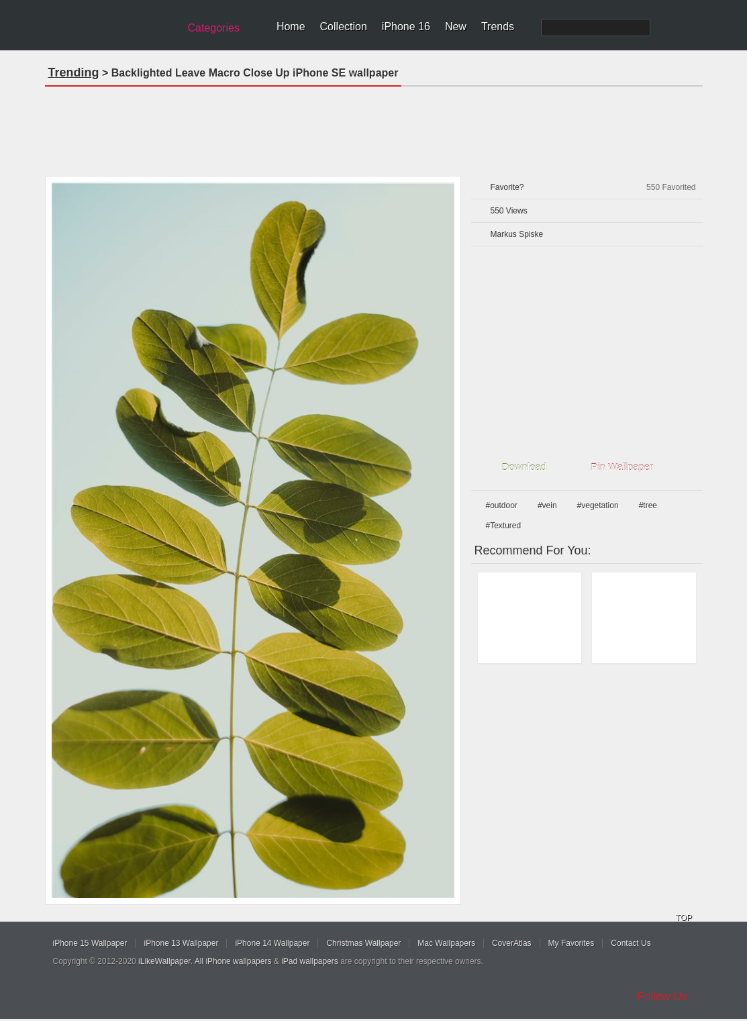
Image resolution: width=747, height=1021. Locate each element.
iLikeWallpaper (164, 961)
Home (291, 26)
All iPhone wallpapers (233, 961)
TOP (684, 917)
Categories (214, 28)
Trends (497, 26)
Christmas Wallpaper (363, 943)
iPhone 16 (406, 26)
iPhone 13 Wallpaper (181, 943)
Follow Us (663, 996)
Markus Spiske (517, 234)
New (455, 26)
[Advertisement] (373, 127)
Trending (73, 72)
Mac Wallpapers (446, 943)
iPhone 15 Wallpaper (90, 943)
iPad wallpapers (309, 961)
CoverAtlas (512, 943)
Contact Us (630, 943)
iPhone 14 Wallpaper (272, 943)
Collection (343, 26)
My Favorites (571, 943)
